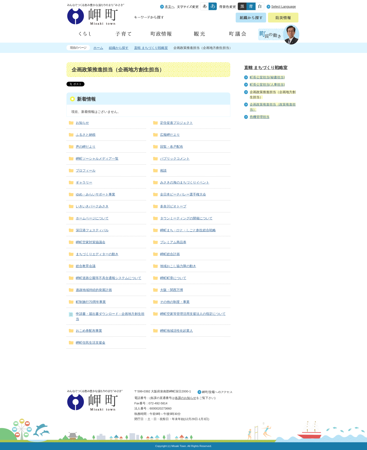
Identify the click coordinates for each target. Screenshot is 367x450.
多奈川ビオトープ (173, 206)
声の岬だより (85, 146)
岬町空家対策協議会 (90, 242)
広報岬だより (170, 134)
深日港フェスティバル (92, 230)
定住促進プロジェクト (176, 123)
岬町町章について (173, 278)
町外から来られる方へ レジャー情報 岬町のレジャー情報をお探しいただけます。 (271, 241)
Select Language (283, 6)
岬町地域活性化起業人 (176, 330)
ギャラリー (84, 182)
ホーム (98, 48)
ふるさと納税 (85, 134)
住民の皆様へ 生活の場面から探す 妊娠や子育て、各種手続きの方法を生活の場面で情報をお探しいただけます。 (271, 173)
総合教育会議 (85, 266)
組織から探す (118, 48)
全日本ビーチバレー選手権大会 (183, 194)
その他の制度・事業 (175, 302)
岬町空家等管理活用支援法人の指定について (193, 314)
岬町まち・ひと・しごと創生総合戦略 (188, 230)
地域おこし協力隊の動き (178, 266)
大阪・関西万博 (171, 290)
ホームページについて (92, 218)
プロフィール (85, 170)
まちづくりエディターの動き (97, 254)
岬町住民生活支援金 (90, 342)
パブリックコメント (175, 158)
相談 (163, 170)
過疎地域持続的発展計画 (94, 290)
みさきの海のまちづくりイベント (184, 182)
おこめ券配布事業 (89, 330)
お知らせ (82, 123)
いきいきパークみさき (92, 206)
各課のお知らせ (185, 398)
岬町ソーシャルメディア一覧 (97, 158)
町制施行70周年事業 (91, 302)
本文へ (170, 6)
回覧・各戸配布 (171, 146)
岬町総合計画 (170, 254)
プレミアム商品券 (173, 242)
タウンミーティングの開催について (186, 218)
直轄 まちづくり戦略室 (151, 48)
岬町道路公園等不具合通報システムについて (108, 278)
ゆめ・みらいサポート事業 (95, 194)
